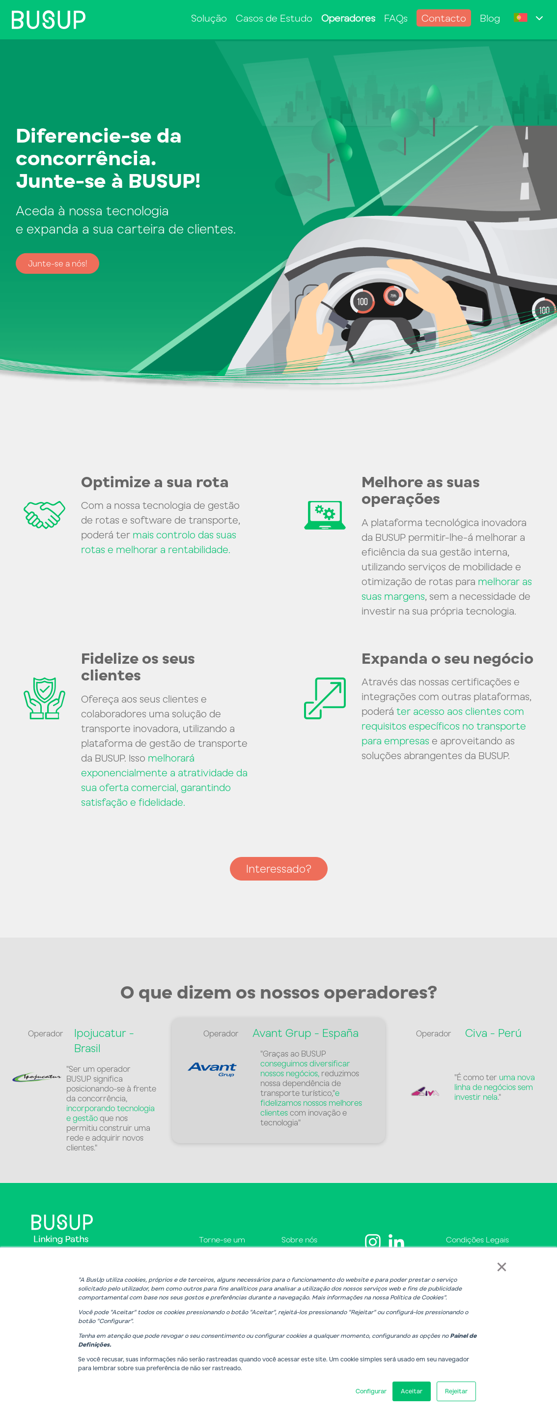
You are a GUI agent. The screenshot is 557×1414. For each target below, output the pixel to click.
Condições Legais (477, 1239)
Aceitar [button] (411, 1391)
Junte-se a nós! (57, 263)
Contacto (443, 18)
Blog (490, 18)
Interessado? (278, 868)
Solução (209, 18)
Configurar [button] (371, 1391)
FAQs (396, 18)
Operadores (348, 18)
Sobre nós (299, 1239)
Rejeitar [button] (456, 1391)
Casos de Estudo (274, 18)
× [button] (501, 1266)
